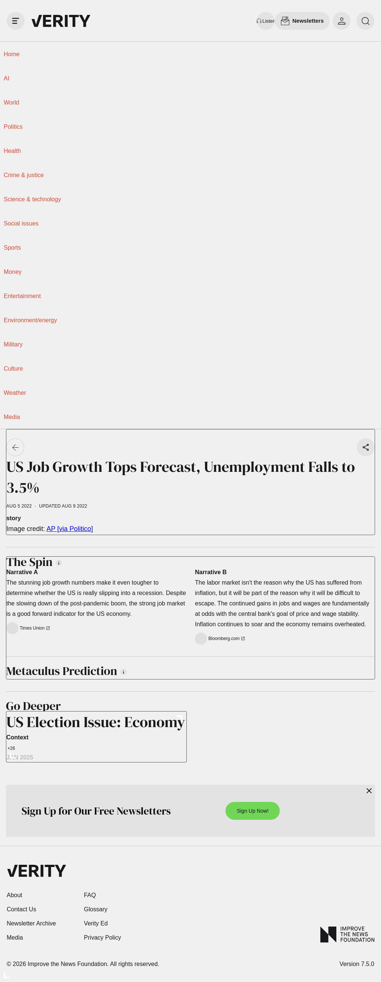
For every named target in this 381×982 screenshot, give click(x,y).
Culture (13, 368)
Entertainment (22, 296)
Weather (15, 393)
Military (13, 344)
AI (6, 78)
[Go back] (15, 447)
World (11, 102)
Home (12, 54)
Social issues (21, 223)
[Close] (369, 791)
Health (12, 151)
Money (13, 272)
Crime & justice (24, 175)
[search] (365, 21)
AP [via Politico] (70, 528)
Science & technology (32, 199)
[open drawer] (16, 21)
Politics (13, 127)
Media (12, 417)
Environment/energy (30, 320)
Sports (12, 247)
